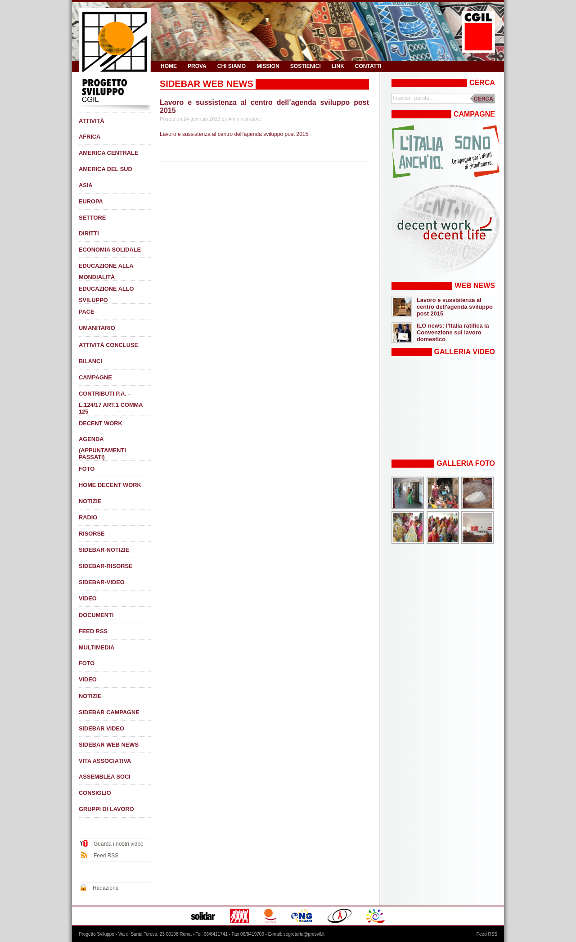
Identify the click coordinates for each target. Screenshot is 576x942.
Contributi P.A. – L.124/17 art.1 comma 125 (111, 402)
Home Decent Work (110, 485)
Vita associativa (105, 760)
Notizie (90, 501)
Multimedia (96, 647)
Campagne (95, 377)
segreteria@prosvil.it (304, 934)
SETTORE (92, 217)
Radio (88, 517)
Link (338, 66)
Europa (91, 201)
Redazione (105, 888)
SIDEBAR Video (101, 728)
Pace (86, 311)
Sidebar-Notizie (104, 549)
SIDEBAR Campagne (109, 712)
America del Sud (105, 169)
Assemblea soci (104, 776)
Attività (91, 120)
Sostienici (305, 66)
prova (197, 66)
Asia (86, 185)
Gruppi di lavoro (106, 809)
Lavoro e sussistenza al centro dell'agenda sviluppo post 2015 (455, 307)
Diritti (89, 233)
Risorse (92, 533)
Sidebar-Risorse (105, 566)
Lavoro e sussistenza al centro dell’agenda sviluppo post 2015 (234, 134)
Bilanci (90, 361)
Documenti (96, 615)
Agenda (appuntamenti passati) (102, 448)
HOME (169, 66)
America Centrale (108, 152)
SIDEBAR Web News (109, 744)
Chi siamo (231, 66)
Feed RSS (93, 631)
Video (88, 598)
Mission (267, 66)
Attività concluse (108, 345)
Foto (86, 468)
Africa (89, 136)
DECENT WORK (100, 423)
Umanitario (97, 328)
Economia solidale (110, 249)
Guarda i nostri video (119, 844)
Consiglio (95, 792)
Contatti (368, 66)
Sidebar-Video (102, 582)
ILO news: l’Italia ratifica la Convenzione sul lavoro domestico (453, 332)
